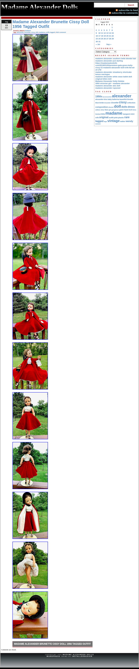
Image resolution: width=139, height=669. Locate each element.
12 (105, 33)
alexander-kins (101, 99)
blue (97, 103)
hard (126, 110)
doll (37, 32)
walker (122, 121)
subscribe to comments (125, 13)
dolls (124, 106)
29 (113, 39)
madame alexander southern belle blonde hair (115, 58)
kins (134, 110)
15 (113, 33)
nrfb (97, 118)
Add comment (61, 32)
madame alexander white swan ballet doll (113, 77)
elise (102, 110)
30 (97, 41)
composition (101, 107)
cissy (33, 32)
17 (99, 36)
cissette (114, 102)
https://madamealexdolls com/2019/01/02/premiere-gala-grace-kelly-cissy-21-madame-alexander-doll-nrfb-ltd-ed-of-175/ (115, 66)
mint (132, 114)
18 (102, 36)
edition (97, 110)
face (106, 110)
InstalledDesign (82, 656)
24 (99, 39)
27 (107, 39)
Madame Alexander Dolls (78, 654)
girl (110, 110)
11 (102, 33)
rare (126, 117)
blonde (130, 99)
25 (102, 39)
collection (131, 103)
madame (28, 30)
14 (110, 33)
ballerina (115, 99)
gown (121, 110)
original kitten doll (103, 79)
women (98, 124)
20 (107, 36)
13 (107, 33)
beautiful (123, 99)
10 (99, 33)
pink (116, 118)
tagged (52, 32)
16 (97, 36)
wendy (129, 121)
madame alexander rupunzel (107, 88)
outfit (47, 32)
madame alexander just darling (109, 61)
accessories (107, 97)
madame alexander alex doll (107, 86)
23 (97, 39)
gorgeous (115, 110)
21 (110, 36)
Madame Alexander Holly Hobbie (109, 81)
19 (105, 36)
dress (131, 106)
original (103, 117)
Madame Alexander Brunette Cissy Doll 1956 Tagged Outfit (52, 644)
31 (99, 41)
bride (101, 103)
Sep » (108, 44)
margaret (126, 114)
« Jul (98, 44)
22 (113, 36)
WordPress (53, 656)
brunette (27, 32)
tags (105, 121)
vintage (113, 121)
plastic (121, 117)
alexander (20, 32)
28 (110, 39)
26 (105, 39)
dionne (110, 107)
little (103, 114)
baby (110, 99)
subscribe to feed (128, 10)
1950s (98, 96)
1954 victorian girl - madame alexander (112, 83)
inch (130, 110)
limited (98, 114)
